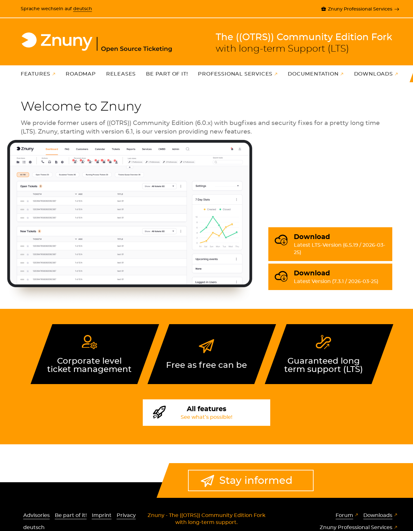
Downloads (373, 73)
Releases (121, 73)
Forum (344, 515)
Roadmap (81, 73)
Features (35, 73)
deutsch (82, 8)
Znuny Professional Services (360, 9)
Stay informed (256, 480)
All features (206, 413)
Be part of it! (167, 73)
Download (340, 245)
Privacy (126, 515)
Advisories (36, 515)
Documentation (313, 73)
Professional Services (235, 73)
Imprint (102, 515)
